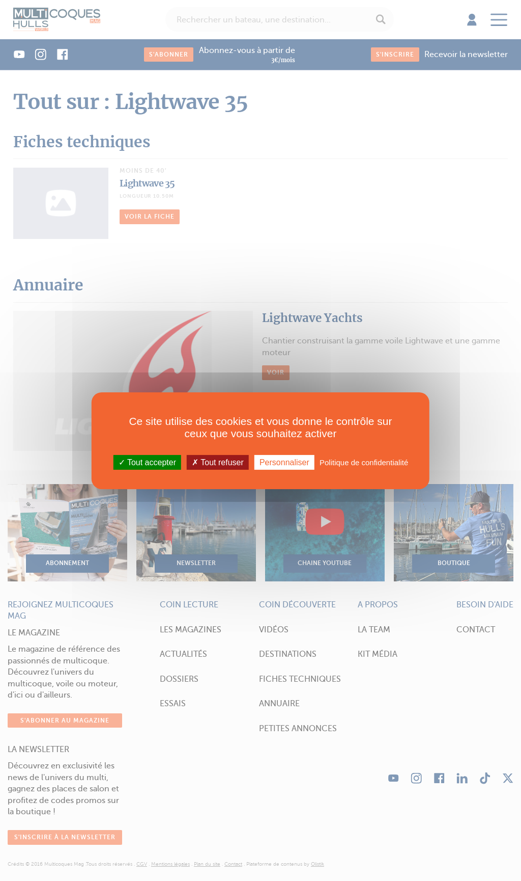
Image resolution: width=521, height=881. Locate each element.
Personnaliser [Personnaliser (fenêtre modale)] (284, 462)
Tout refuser (218, 462)
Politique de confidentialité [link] (364, 462)
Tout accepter (147, 462)
